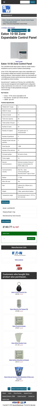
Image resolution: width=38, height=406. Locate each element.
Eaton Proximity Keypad (19, 326)
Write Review (5, 202)
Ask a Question (6, 221)
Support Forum (28, 393)
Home (4, 20)
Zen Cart (33, 405)
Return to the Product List (19, 30)
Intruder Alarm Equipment (13, 20)
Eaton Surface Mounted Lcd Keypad (19, 360)
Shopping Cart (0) (7, 15)
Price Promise (17, 393)
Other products (19, 260)
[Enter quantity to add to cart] (15, 238)
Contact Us (31, 396)
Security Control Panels (27, 20)
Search (33, 2)
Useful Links (5, 399)
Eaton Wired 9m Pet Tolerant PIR (19, 309)
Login (9, 393)
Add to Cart (31, 238)
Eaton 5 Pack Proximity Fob (19, 292)
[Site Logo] (19, 9)
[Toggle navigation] (4, 2)
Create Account (21, 396)
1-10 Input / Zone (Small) (10, 22)
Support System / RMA (8, 396)
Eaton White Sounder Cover (19, 343)
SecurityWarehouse (18, 405)
